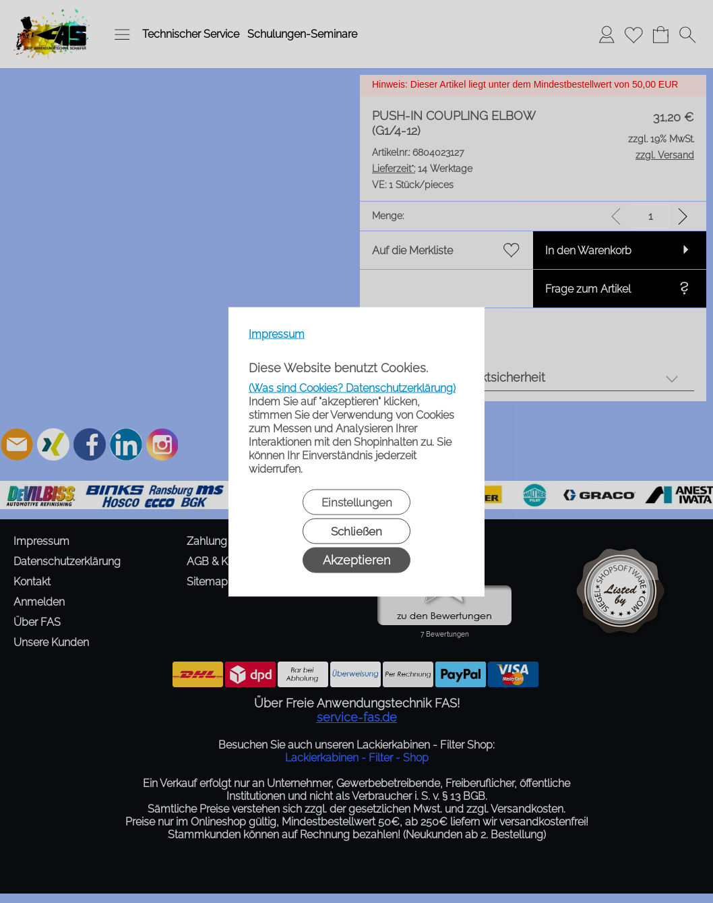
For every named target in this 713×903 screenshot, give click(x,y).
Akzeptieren (356, 559)
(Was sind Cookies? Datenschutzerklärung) (352, 387)
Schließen (356, 530)
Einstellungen (356, 501)
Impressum (277, 333)
